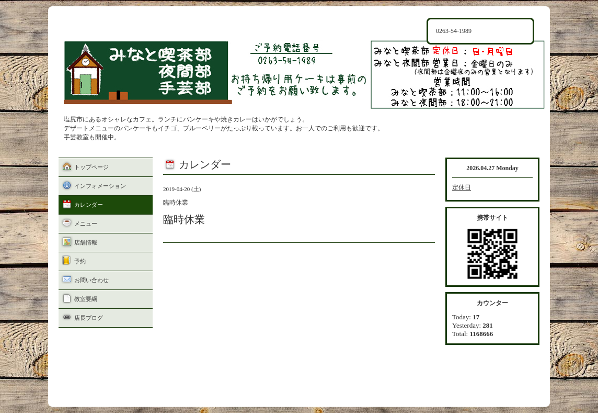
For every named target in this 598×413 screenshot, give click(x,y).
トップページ (91, 167)
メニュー (85, 223)
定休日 (461, 187)
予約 (80, 261)
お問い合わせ (91, 280)
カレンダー (88, 205)
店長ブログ (88, 318)
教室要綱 (85, 299)
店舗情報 (85, 242)
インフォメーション (100, 186)
